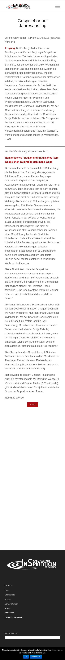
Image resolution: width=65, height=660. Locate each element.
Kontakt (8, 599)
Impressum (9, 613)
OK (26, 657)
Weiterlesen (36, 657)
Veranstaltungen (11, 604)
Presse (7, 608)
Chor (7, 590)
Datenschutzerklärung (13, 617)
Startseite (8, 586)
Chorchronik (10, 595)
